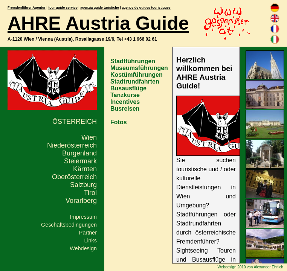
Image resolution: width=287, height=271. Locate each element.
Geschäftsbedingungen (69, 225)
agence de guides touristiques (146, 7)
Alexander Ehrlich (268, 267)
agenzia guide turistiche (99, 7)
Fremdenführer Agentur (27, 7)
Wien (89, 137)
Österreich (74, 121)
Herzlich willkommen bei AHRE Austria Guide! (204, 73)
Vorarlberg (81, 200)
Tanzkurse (125, 95)
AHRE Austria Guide (98, 23)
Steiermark (80, 161)
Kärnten (85, 169)
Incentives (125, 102)
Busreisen (124, 108)
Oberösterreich (74, 177)
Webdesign (83, 248)
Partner (88, 233)
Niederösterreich (72, 145)
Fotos (118, 122)
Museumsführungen (139, 68)
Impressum (83, 217)
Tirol (90, 192)
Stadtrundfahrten (134, 81)
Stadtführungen (132, 61)
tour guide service (63, 7)
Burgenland (79, 153)
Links (90, 241)
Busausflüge (128, 88)
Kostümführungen (136, 75)
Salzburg (83, 185)
